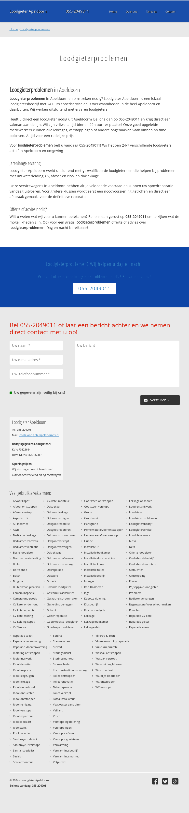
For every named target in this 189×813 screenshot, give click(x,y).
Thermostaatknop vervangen (71, 670)
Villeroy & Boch (105, 635)
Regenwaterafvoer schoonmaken (150, 604)
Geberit (51, 610)
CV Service (19, 627)
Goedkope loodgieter (60, 627)
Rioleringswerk (22, 658)
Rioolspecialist (22, 721)
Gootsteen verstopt (96, 506)
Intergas (89, 581)
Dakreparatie (55, 570)
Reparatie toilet (22, 635)
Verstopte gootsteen (66, 739)
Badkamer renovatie (26, 541)
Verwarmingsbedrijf (65, 750)
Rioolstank (20, 727)
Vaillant (58, 710)
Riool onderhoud (24, 687)
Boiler (16, 564)
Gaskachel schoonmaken (62, 598)
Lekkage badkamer (96, 621)
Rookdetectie (21, 733)
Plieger (133, 581)
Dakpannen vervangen (61, 564)
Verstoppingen (62, 727)
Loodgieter (136, 512)
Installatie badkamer (97, 552)
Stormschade (61, 664)
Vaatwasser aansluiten (67, 704)
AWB (16, 529)
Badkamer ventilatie (25, 547)
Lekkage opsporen (140, 501)
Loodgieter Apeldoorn (28, 11)
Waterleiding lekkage (108, 664)
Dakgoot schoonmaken (61, 535)
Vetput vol (59, 762)
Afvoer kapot (21, 501)
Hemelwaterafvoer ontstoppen (103, 529)
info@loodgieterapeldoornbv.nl (39, 435)
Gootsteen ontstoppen (98, 501)
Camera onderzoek (25, 598)
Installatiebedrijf (94, 575)
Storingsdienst (62, 653)
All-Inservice (20, 524)
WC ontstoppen (105, 681)
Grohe (88, 512)
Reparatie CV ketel (140, 615)
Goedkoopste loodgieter (62, 621)
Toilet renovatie (63, 681)
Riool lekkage (21, 681)
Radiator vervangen (141, 598)
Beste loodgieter (23, 552)
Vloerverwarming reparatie (112, 641)
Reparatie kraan (139, 627)
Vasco (56, 716)
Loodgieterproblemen (35, 29)
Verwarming (60, 745)
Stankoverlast (61, 641)
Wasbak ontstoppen (108, 653)
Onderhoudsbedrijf (141, 558)
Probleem (135, 593)
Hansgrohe (91, 524)
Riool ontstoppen (24, 699)
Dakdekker (53, 506)
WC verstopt (103, 687)
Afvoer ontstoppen (25, 506)
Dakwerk (52, 575)
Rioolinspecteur (23, 716)
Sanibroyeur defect (25, 739)
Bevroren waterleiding (27, 558)
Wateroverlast (104, 670)
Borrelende (20, 570)
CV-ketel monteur (58, 501)
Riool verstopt (22, 710)
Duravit (51, 581)
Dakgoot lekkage (57, 512)
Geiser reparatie (57, 615)
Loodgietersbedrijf (140, 524)
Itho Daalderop (93, 587)
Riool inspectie (22, 670)
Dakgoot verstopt (58, 541)
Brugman (19, 581)
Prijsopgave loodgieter (143, 587)
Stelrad (57, 647)
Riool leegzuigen (23, 676)
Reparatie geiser (139, 621)
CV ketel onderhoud (26, 604)
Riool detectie (21, 664)
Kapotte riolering (95, 598)
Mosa (132, 541)
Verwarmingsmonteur (67, 756)
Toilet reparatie (62, 687)
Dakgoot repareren (59, 529)
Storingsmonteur (63, 658)
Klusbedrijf (91, 604)
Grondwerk (91, 518)
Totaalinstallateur (64, 699)
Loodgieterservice (140, 529)
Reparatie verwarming (27, 641)
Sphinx (57, 635)
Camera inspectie (24, 593)
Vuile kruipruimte (106, 647)
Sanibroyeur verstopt (26, 745)
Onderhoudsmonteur (142, 564)
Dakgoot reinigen (58, 518)
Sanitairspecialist (23, 750)
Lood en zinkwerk (140, 506)
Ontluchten (136, 570)
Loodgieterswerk (139, 535)
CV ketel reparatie (24, 610)
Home (14, 29)
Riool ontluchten (23, 693)
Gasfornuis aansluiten (61, 593)
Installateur (91, 547)
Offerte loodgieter (140, 552)
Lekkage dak (92, 627)
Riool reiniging (22, 704)
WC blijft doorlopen (108, 676)
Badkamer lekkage (24, 535)
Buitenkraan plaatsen (26, 587)
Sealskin (18, 756)
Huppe (88, 541)
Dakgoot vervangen (59, 547)
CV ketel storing (23, 615)
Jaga (86, 593)
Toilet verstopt (62, 693)
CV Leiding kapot (24, 621)
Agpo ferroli (20, 518)
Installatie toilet (94, 570)
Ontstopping (137, 575)
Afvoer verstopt (23, 512)
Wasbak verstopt (106, 658)
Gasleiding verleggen (60, 604)
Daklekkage (54, 552)
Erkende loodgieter (59, 587)
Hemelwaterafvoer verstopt (101, 535)
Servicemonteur (23, 762)
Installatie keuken (95, 564)
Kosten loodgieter (95, 610)
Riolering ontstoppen (26, 653)
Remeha (134, 610)
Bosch (17, 575)
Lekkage (89, 615)
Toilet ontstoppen (64, 676)
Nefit (132, 547)
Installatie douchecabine (99, 558)
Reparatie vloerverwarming (30, 647)
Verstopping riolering (66, 721)
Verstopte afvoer (63, 733)
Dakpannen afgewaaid (61, 558)
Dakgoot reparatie (58, 524)
